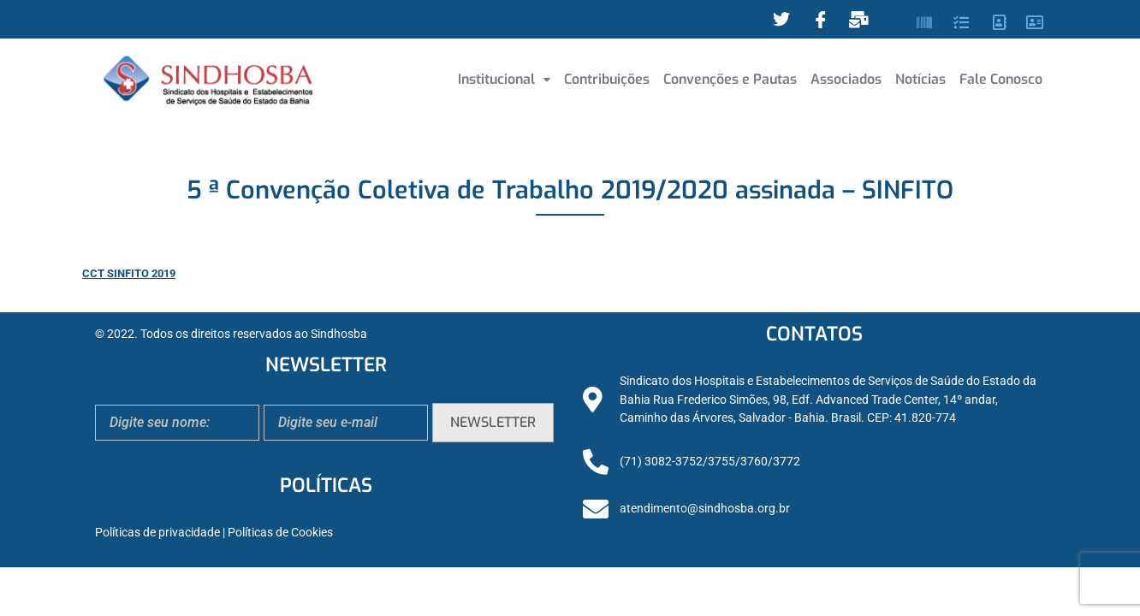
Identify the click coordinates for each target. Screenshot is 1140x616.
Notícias (920, 79)
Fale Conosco (1000, 79)
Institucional (504, 79)
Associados (846, 79)
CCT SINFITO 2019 (128, 273)
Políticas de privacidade (157, 532)
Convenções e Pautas (730, 79)
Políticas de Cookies (280, 532)
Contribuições (607, 79)
